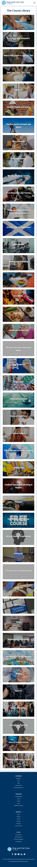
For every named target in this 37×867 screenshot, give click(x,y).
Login (18, 814)
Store (18, 803)
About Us (18, 778)
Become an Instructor (18, 787)
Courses (18, 798)
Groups (18, 801)
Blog (19, 783)
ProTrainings (17, 859)
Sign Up (18, 816)
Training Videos (18, 796)
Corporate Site (18, 785)
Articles (18, 819)
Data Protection (18, 837)
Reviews (18, 821)
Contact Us (18, 823)
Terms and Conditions (18, 839)
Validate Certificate (18, 805)
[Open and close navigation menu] (34, 2)
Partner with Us (18, 825)
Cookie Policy (19, 841)
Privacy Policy (18, 834)
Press (18, 780)
